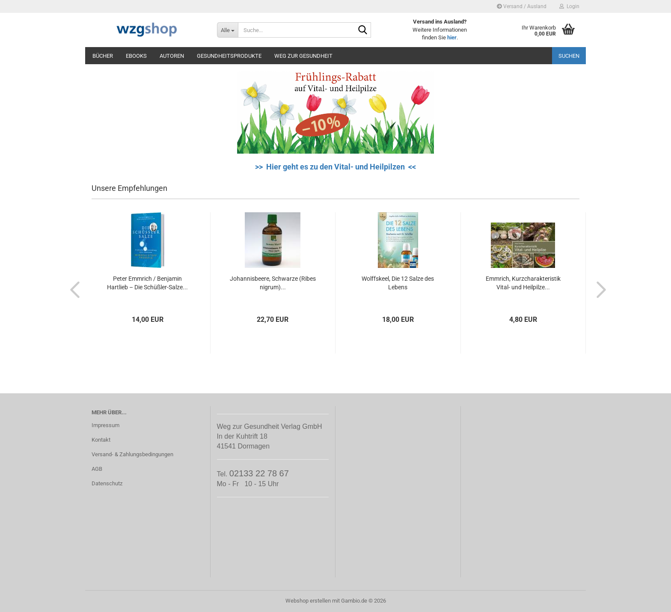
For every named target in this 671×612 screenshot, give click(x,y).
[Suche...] (227, 30)
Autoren (172, 56)
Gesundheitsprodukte (229, 56)
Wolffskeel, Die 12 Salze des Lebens (398, 283)
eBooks (136, 56)
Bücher (102, 56)
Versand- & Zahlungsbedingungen (132, 454)
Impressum (105, 425)
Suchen (568, 56)
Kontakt (101, 440)
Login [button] (569, 6)
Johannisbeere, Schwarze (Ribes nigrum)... (273, 283)
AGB (97, 469)
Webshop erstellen (308, 600)
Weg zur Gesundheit (303, 56)
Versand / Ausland (521, 6)
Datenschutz (107, 483)
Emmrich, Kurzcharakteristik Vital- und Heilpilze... (523, 283)
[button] (72, 289)
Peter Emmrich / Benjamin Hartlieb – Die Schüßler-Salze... (147, 283)
